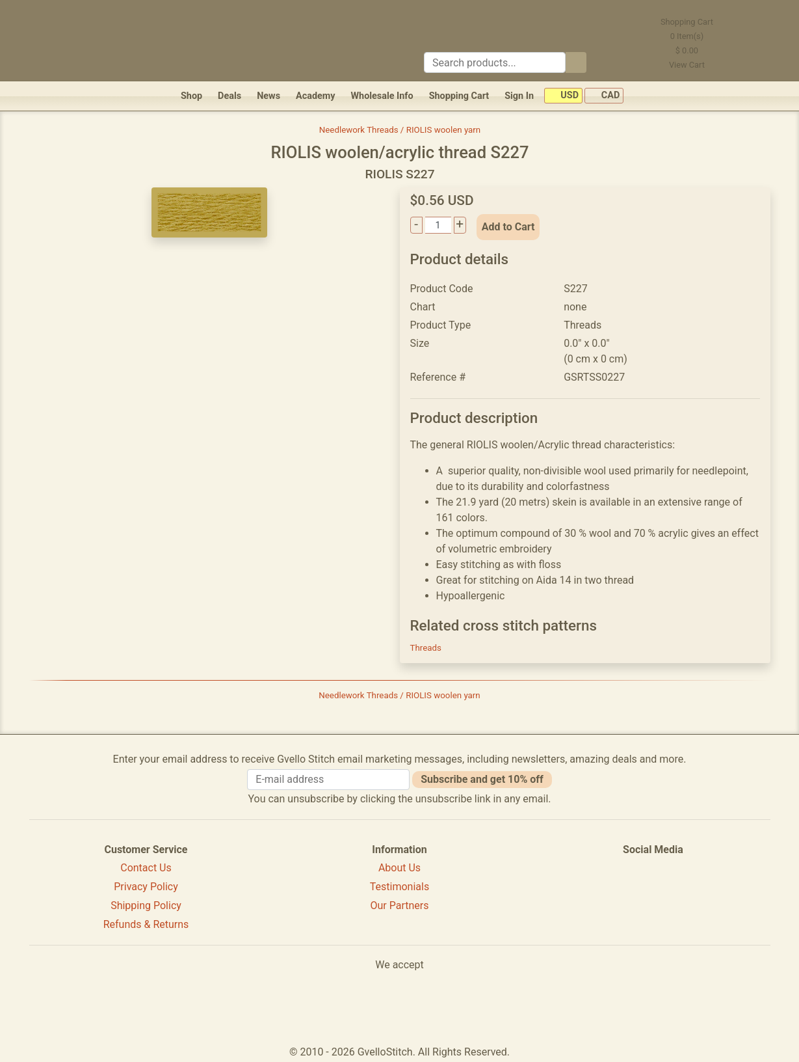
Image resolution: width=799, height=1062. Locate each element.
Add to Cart (508, 227)
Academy (315, 96)
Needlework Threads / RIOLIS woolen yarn (399, 130)
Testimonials (399, 886)
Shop (191, 96)
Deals (229, 96)
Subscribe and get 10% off (482, 779)
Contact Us (146, 868)
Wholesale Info (381, 96)
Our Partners (399, 905)
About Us (399, 868)
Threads (425, 648)
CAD (604, 96)
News (268, 96)
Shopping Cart (459, 96)
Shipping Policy (146, 905)
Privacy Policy (146, 886)
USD (563, 96)
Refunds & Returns (146, 924)
